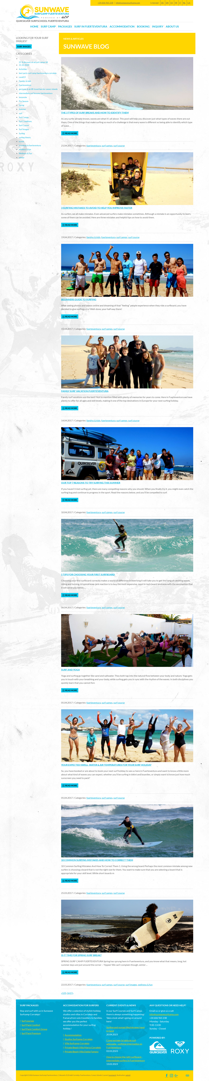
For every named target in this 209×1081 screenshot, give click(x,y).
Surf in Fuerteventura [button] (90, 26)
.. (66, 993)
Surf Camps (24, 117)
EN (167, 3)
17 (71, 993)
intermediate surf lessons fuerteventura (35, 93)
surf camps (107, 145)
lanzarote (23, 97)
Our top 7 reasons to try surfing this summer (90, 482)
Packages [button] (65, 26)
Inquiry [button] (157, 26)
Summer (22, 109)
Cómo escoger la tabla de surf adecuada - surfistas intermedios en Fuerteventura (124, 1044)
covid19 (22, 77)
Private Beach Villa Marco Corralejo (83, 1047)
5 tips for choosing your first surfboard (88, 574)
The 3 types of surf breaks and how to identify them (95, 112)
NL (184, 3)
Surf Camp (48, 26)
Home (34, 26)
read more (69, 133)
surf (20, 113)
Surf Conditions (25, 121)
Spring (21, 105)
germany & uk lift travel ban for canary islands (38, 89)
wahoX (128, 1075)
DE (162, 3)
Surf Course (24, 125)
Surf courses (28, 1020)
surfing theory (25, 137)
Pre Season (23, 101)
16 (68, 993)
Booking (143, 26)
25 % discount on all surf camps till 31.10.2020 (33, 63)
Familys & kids (25, 81)
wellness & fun (145, 984)
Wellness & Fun (25, 153)
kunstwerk (112, 1075)
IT (180, 3)
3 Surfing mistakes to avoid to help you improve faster (96, 207)
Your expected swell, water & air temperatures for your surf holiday (106, 764)
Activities (23, 69)
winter (21, 157)
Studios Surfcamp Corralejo (78, 1039)
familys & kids (93, 237)
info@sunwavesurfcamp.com (128, 3)
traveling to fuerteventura (30, 145)
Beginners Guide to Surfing (78, 299)
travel (21, 141)
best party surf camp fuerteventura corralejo (37, 73)
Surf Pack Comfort (31, 1025)
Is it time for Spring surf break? (81, 955)
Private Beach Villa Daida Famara (81, 1051)
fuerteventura (94, 145)
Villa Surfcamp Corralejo (77, 1043)
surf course (119, 145)
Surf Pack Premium (31, 1033)
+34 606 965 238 (105, 3)
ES (172, 3)
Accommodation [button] (122, 26)
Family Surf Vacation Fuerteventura (84, 391)
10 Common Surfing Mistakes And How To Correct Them (97, 860)
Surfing (22, 133)
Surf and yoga (70, 669)
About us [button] (172, 26)
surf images (131, 984)
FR (176, 3)
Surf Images (24, 46)
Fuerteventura (25, 85)
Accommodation (73, 1035)
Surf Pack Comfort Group (34, 1029)
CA (189, 3)
